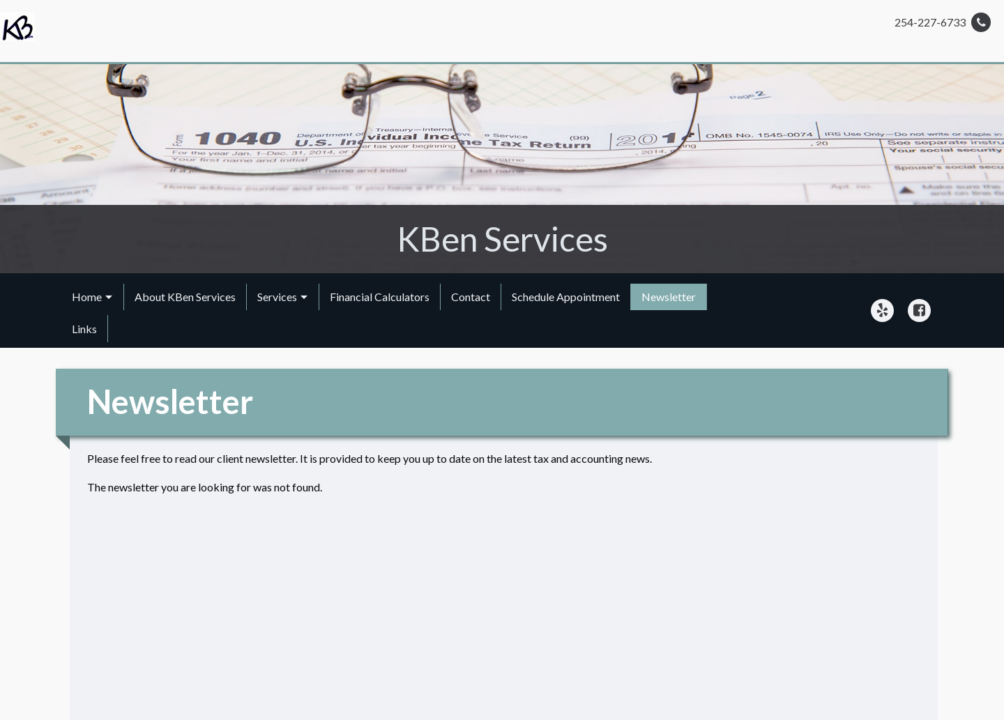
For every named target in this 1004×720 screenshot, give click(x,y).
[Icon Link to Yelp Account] (882, 310)
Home (87, 296)
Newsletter (668, 296)
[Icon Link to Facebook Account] (919, 310)
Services (277, 296)
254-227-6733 (943, 22)
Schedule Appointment (566, 296)
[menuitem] (92, 297)
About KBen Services (185, 296)
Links (84, 328)
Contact (470, 296)
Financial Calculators (379, 296)
